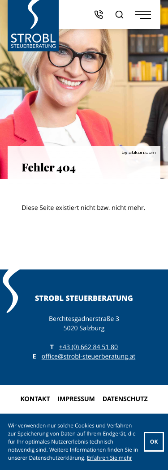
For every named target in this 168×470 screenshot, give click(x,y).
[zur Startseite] (33, 25)
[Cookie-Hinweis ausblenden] (154, 442)
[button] (98, 14)
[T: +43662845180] (88, 347)
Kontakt (35, 399)
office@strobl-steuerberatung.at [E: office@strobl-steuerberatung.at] (88, 356)
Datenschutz (125, 399)
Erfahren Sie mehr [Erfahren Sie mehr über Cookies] (109, 457)
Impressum (76, 399)
